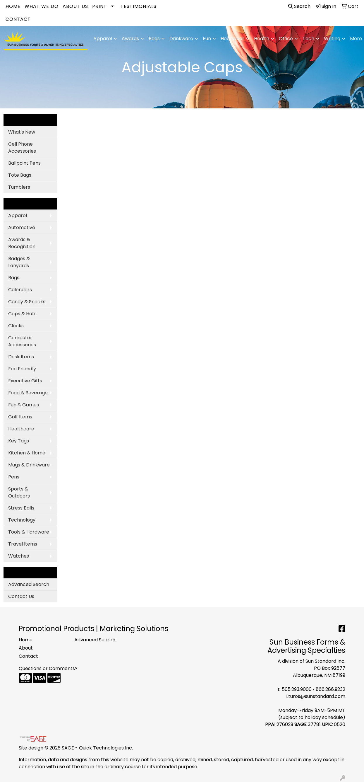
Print (99, 6)
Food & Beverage (28, 392)
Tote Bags (19, 175)
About (26, 648)
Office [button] (286, 38)
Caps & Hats (22, 313)
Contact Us (21, 596)
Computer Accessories (22, 341)
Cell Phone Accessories (22, 147)
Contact (18, 19)
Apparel (17, 215)
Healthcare (21, 428)
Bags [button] (154, 38)
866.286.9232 (330, 689)
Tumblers (19, 187)
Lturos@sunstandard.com (315, 696)
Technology (21, 520)
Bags (13, 277)
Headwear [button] (232, 38)
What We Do (42, 6)
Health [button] (261, 38)
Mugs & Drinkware (29, 464)
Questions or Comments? (48, 668)
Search (299, 6)
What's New (21, 132)
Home (13, 6)
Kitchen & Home (26, 452)
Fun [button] (207, 38)
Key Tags (18, 440)
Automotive (21, 227)
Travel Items (22, 544)
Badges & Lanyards (19, 262)
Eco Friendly (22, 368)
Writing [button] (332, 38)
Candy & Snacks (26, 301)
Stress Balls (21, 508)
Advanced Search (28, 584)
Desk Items (21, 356)
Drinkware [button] (181, 38)
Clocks (16, 325)
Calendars (20, 289)
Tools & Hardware (28, 532)
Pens (13, 476)
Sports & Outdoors (19, 492)
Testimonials (139, 6)
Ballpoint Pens (24, 163)
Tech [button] (308, 38)
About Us (75, 6)
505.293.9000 (297, 689)
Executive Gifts (25, 380)
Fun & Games (23, 404)
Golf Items (20, 416)
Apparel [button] (102, 38)
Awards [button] (130, 38)
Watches (18, 556)
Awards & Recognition (21, 243)
